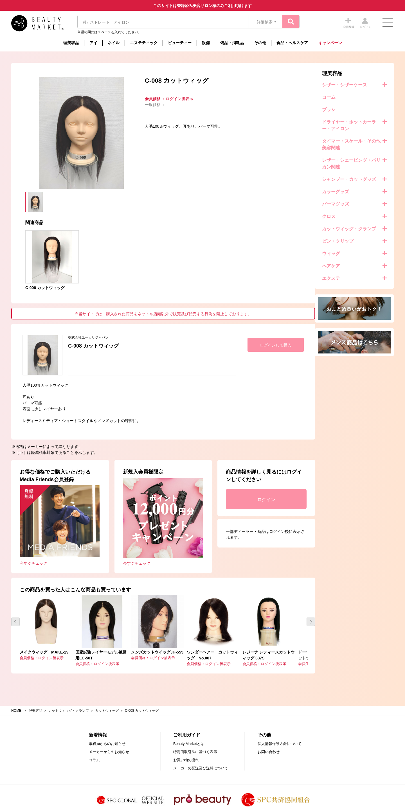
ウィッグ (27, 253)
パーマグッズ (31, 204)
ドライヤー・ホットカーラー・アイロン (45, 125)
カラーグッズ (31, 191)
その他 (260, 42)
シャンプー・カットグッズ (45, 179)
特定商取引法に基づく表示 (195, 748)
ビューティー (180, 42)
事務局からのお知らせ (107, 740)
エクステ (27, 278)
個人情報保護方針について (280, 740)
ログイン (347, 499)
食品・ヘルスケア (292, 42)
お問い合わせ (269, 748)
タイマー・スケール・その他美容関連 (47, 144)
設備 (206, 42)
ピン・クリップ (34, 241)
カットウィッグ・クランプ (45, 228)
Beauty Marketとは (188, 740)
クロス (25, 216)
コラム (94, 756)
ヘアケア (27, 265)
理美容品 (71, 42)
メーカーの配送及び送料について (200, 764)
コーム (25, 97)
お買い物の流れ (186, 756)
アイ (93, 42)
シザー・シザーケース (40, 84)
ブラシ (25, 109)
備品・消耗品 (232, 42)
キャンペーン (330, 42)
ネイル (114, 42)
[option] (166, 133)
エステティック (144, 42)
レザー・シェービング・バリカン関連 (47, 163)
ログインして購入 (360, 345)
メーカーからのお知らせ (109, 748)
